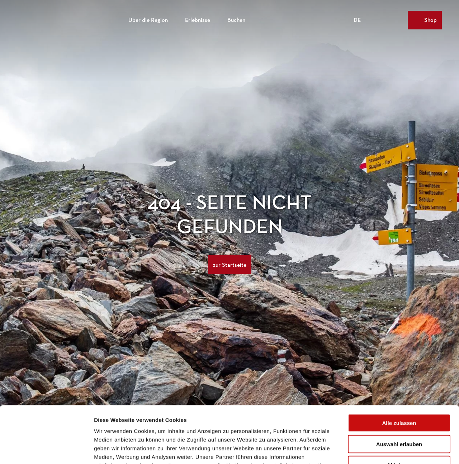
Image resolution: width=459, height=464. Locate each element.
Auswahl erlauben (399, 391)
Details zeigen (381, 450)
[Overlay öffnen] (385, 20)
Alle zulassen (399, 369)
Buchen (236, 20)
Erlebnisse (197, 20)
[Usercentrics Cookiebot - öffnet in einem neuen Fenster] (46, 450)
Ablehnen (399, 411)
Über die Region (148, 20)
